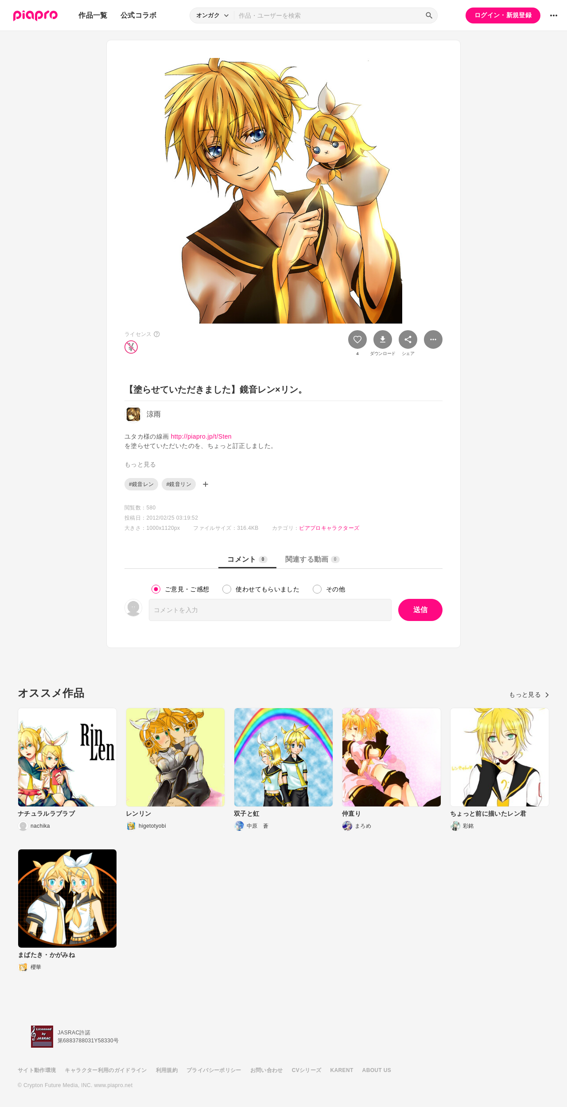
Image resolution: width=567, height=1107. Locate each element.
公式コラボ (138, 15)
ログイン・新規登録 (503, 15)
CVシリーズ (307, 1070)
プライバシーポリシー (213, 1070)
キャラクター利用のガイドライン (106, 1070)
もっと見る (529, 694)
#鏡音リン (178, 484)
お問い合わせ (266, 1070)
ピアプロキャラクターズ (329, 528)
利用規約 (167, 1070)
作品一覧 (92, 15)
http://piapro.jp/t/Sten (201, 436)
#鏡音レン (141, 484)
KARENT (341, 1070)
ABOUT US (376, 1070)
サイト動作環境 (37, 1070)
